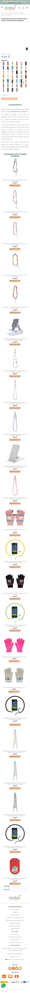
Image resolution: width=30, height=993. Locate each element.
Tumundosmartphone (15, 906)
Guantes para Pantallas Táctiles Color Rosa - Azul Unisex (15, 530)
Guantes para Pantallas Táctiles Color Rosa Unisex (14, 657)
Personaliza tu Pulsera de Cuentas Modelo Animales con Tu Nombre (15, 180)
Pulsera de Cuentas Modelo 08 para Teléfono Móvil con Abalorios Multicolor (15, 498)
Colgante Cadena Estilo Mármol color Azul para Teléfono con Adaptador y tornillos (15, 783)
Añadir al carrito (19, 989)
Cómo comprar (15, 915)
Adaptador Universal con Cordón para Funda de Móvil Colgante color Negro (15, 719)
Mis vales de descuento (15, 937)
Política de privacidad (15, 926)
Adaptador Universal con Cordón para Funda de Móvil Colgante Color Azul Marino (15, 847)
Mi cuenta (15, 931)
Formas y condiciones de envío (15, 917)
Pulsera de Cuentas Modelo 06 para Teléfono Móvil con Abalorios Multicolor (15, 403)
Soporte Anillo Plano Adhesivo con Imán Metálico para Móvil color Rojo (15, 879)
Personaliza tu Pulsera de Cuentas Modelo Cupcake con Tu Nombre (15, 244)
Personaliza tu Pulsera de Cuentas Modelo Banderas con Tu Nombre (15, 308)
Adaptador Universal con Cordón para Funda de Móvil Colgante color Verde (15, 626)
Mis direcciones (15, 939)
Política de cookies (15, 923)
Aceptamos (15, 972)
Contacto (15, 912)
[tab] (15, 886)
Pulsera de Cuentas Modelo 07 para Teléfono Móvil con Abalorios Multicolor (15, 435)
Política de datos (15, 928)
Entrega (7, 886)
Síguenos (15, 964)
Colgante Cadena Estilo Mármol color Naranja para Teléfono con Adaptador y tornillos (15, 751)
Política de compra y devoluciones (15, 920)
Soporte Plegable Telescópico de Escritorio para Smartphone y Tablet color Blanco (15, 339)
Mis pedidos (15, 934)
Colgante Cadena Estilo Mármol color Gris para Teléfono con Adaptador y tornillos (15, 815)
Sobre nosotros (15, 909)
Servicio (7, 889)
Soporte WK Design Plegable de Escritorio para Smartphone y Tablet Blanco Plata (15, 467)
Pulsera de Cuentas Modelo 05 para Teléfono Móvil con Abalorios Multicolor (15, 371)
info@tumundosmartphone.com (15, 959)
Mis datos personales (15, 942)
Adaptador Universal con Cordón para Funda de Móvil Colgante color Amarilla (15, 562)
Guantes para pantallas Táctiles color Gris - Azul (14, 687)
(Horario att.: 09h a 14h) (15, 954)
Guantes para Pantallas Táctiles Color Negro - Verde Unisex (15, 594)
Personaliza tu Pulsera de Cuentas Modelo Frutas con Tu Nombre (15, 276)
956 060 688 (15, 956)
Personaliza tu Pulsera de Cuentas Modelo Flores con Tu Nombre (15, 212)
